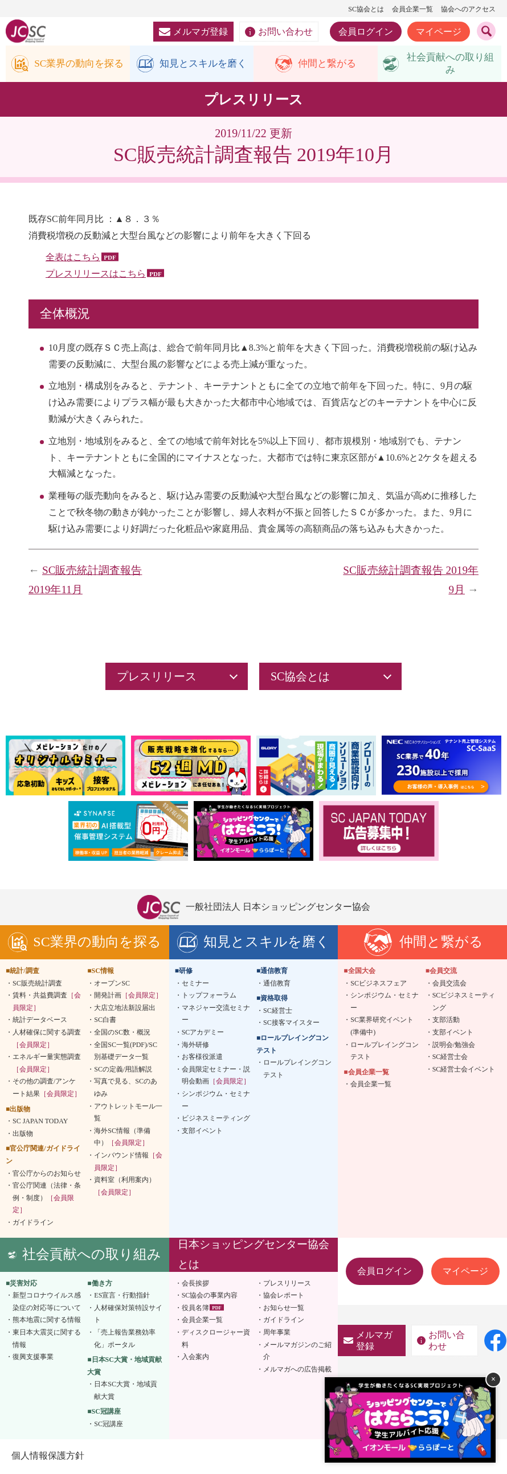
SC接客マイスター (291, 1024)
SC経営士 (277, 1012)
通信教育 (277, 984)
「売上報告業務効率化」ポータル (125, 1340)
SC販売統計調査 (37, 984)
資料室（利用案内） (125, 1187)
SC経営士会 (450, 1058)
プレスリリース (287, 1284)
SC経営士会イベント (464, 1071)
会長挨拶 (195, 1284)
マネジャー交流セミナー (216, 1015)
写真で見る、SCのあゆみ (125, 1089)
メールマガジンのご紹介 (297, 1352)
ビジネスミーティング (216, 1120)
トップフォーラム (209, 997)
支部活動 (446, 1021)
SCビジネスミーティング (464, 1003)
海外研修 (195, 1046)
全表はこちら (73, 259)
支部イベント (202, 1132)
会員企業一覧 (412, 9)
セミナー (195, 984)
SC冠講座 (108, 1426)
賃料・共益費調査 (47, 1003)
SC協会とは (366, 9)
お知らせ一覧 (283, 1309)
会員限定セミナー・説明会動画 (216, 1077)
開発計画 (128, 997)
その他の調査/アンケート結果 (47, 1089)
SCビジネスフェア (378, 984)
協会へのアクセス (468, 9)
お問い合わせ (279, 32)
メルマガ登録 (193, 31)
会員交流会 (449, 984)
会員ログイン (365, 31)
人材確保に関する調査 (47, 1040)
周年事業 (277, 1334)
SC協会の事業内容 (210, 1297)
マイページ (438, 31)
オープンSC (112, 984)
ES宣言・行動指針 (122, 1297)
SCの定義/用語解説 (123, 1071)
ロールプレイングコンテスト (297, 1070)
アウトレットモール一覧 (128, 1113)
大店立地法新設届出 (125, 1009)
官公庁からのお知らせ (47, 1175)
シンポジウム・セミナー (216, 1101)
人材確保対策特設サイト (128, 1315)
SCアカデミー (203, 1034)
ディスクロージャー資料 (216, 1340)
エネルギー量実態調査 (47, 1064)
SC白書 (105, 1021)
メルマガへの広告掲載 (297, 1370)
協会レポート (283, 1297)
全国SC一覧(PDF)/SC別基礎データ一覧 (125, 1052)
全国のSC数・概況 (122, 1034)
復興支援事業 (33, 1358)
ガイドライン (33, 1224)
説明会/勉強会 (453, 1046)
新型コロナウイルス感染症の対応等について (47, 1303)
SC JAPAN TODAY (40, 1123)
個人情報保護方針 (47, 1456)
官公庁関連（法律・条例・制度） (47, 1199)
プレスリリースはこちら (96, 275)
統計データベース (40, 1021)
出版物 (23, 1135)
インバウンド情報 (128, 1163)
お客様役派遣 (202, 1058)
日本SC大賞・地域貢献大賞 (125, 1392)
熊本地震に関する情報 (47, 1321)
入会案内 (195, 1358)
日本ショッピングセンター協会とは (253, 1255)
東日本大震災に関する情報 (47, 1340)
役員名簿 (195, 1309)
